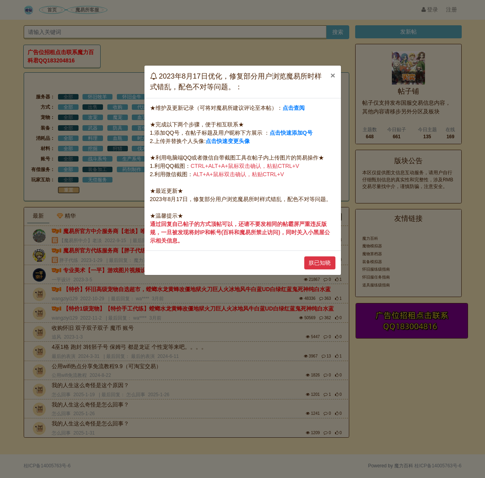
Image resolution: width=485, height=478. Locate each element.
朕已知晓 (320, 263)
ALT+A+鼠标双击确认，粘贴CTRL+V (238, 174)
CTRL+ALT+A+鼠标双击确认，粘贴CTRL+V (245, 166)
